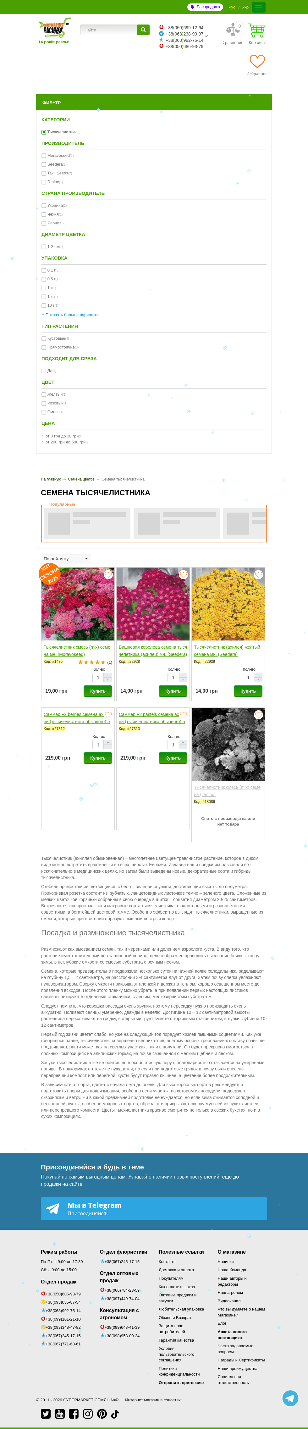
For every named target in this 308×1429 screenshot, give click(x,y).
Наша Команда (232, 1269)
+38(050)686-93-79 (63, 1294)
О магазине (232, 1252)
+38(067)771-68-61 (63, 1344)
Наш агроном (230, 1292)
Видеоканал (229, 1301)
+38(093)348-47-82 (63, 1327)
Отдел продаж (58, 1281)
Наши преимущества (238, 1368)
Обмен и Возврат (175, 1317)
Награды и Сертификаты (241, 1360)
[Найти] (143, 30)
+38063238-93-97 (184, 33)
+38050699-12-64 (184, 27)
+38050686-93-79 (184, 46)
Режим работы (59, 1252)
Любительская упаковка (181, 1309)
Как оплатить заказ (177, 1286)
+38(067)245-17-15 (63, 1335)
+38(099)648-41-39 (122, 1327)
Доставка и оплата (176, 1269)
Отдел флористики (123, 1252)
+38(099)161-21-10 (63, 1319)
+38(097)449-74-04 (122, 1298)
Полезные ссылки (181, 1252)
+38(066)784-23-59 (122, 1290)
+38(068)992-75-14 (63, 1310)
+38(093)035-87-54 (63, 1302)
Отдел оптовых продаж (119, 1277)
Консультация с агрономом (119, 1314)
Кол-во (98, 669)
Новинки (226, 1261)
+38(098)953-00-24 (122, 1335)
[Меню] (259, 7)
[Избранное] (256, 65)
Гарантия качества (176, 1340)
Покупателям (171, 1278)
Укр (245, 7)
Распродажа (208, 6)
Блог (222, 1323)
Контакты (167, 1261)
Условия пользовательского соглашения (176, 1354)
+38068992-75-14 (184, 40)
